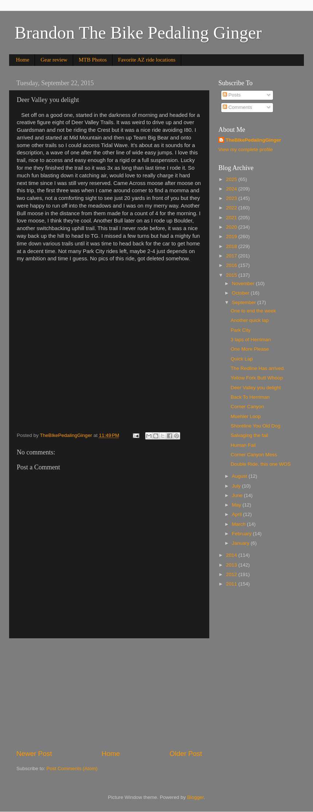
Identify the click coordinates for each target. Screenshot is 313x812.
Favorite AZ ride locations (146, 60)
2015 (232, 275)
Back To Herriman (250, 397)
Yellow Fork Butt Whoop (257, 378)
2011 (232, 584)
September (244, 302)
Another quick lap (250, 320)
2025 (232, 179)
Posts (232, 95)
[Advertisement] (109, 693)
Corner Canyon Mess (254, 454)
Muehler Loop (246, 416)
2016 (232, 265)
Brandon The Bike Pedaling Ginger (138, 32)
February (242, 533)
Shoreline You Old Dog (256, 426)
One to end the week (253, 311)
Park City (241, 330)
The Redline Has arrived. (258, 368)
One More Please (250, 349)
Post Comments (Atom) (72, 768)
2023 (232, 198)
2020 (232, 227)
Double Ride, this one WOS (261, 464)
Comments (237, 107)
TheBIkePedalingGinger (253, 140)
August (240, 476)
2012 (232, 574)
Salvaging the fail (249, 435)
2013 (232, 565)
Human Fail (243, 445)
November (244, 283)
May (237, 505)
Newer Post (34, 753)
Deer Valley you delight (256, 387)
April (237, 514)
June (238, 495)
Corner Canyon (247, 406)
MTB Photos (93, 60)
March (239, 524)
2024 (232, 189)
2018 (232, 246)
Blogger (195, 797)
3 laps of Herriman (251, 339)
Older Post (186, 753)
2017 (232, 256)
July (237, 486)
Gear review (53, 60)
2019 (232, 236)
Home (22, 60)
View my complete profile (245, 149)
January (241, 543)
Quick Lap (242, 359)
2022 (232, 207)
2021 (232, 217)
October (241, 293)
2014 (232, 555)
